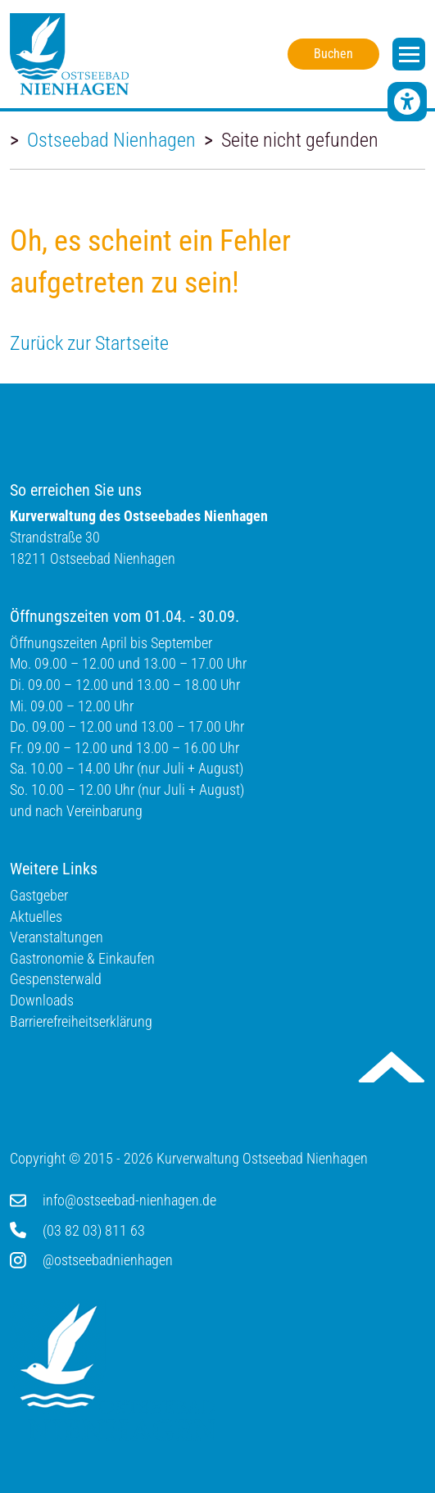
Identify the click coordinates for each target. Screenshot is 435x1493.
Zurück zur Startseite (89, 343)
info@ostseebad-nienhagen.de (129, 1200)
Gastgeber (39, 895)
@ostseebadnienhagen (108, 1259)
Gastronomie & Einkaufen (82, 958)
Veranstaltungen (56, 937)
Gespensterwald (56, 978)
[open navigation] (408, 54)
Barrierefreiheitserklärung (81, 1021)
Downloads (42, 1000)
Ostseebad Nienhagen (111, 140)
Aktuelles (36, 916)
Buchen (333, 53)
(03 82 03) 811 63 (94, 1230)
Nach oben (391, 1066)
